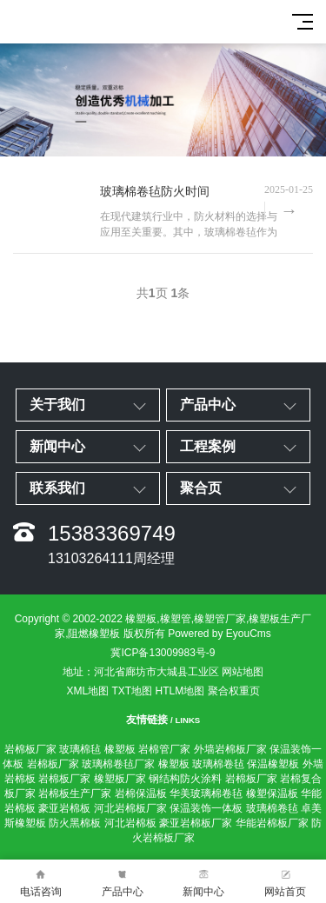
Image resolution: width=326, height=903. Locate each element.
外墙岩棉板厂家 (230, 749)
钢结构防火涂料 (185, 779)
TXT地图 (132, 691)
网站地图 (242, 672)
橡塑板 (120, 749)
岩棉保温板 (141, 793)
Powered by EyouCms (218, 633)
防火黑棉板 (75, 823)
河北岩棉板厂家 (130, 808)
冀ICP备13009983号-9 (162, 653)
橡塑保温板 (272, 793)
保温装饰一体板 (206, 808)
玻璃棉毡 (80, 749)
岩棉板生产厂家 (74, 793)
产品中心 (122, 882)
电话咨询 (41, 882)
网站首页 (285, 882)
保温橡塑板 (273, 764)
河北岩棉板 (130, 823)
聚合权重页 (234, 691)
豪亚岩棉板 (64, 808)
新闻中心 (204, 882)
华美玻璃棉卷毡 (206, 793)
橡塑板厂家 (120, 779)
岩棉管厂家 (164, 749)
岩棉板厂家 (30, 749)
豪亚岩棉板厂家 (195, 823)
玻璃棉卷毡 (218, 764)
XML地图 (87, 691)
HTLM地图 (180, 691)
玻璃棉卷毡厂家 (118, 764)
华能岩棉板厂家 (272, 823)
